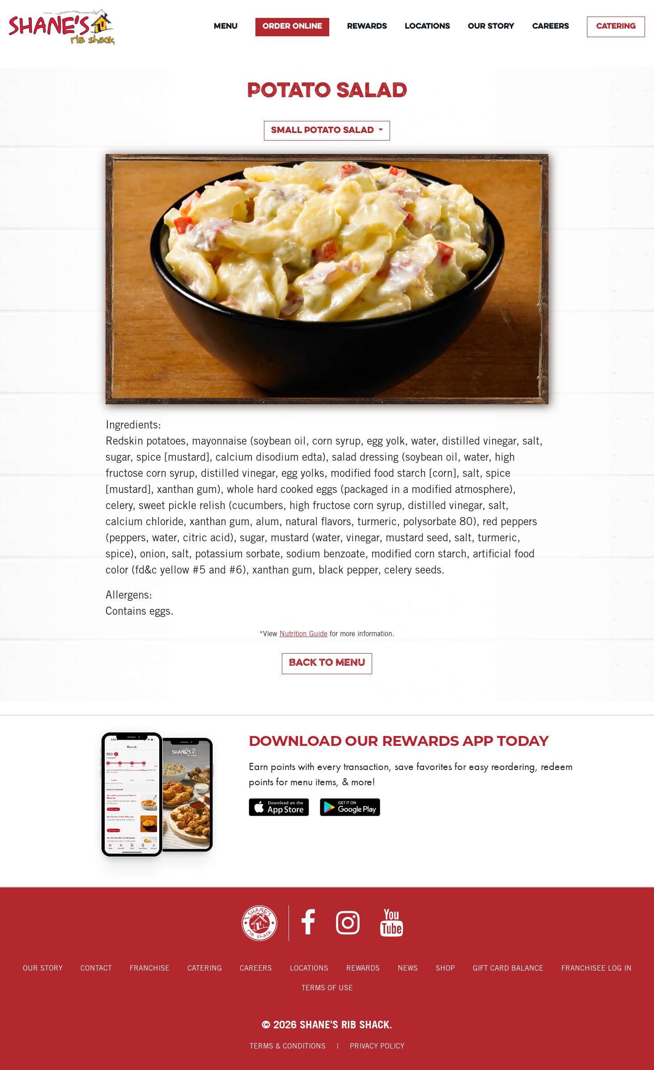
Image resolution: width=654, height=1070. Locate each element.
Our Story (491, 26)
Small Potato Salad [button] (323, 131)
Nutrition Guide (303, 634)
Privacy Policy (377, 1046)
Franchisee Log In (596, 968)
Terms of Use (327, 988)
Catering (616, 26)
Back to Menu (327, 663)
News (408, 968)
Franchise (150, 968)
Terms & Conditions (288, 1046)
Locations (427, 26)
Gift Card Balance (508, 968)
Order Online (292, 26)
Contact (96, 968)
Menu (226, 26)
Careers (550, 26)
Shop (445, 968)
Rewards (367, 26)
